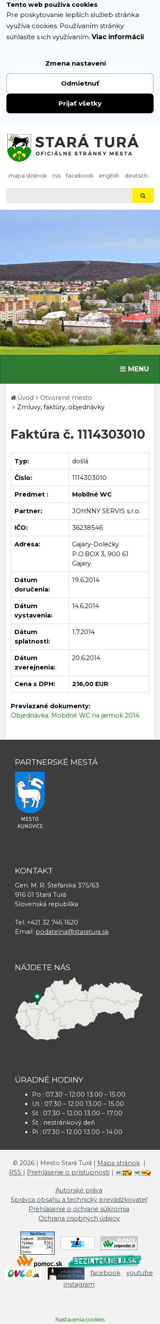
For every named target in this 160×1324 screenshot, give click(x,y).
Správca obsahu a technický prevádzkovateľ (79, 1199)
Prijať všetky (80, 103)
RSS (56, 175)
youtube (139, 1273)
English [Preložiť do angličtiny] (109, 175)
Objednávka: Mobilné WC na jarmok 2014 (75, 715)
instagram (79, 1284)
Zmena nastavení (75, 63)
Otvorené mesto (66, 398)
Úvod (25, 398)
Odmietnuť (80, 83)
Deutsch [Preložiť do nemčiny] (136, 175)
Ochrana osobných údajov (79, 1218)
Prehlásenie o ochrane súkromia (79, 1209)
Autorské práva (78, 1190)
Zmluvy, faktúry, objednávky (61, 407)
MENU (136, 368)
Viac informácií (118, 37)
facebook (79, 175)
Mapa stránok (28, 175)
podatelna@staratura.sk (72, 932)
